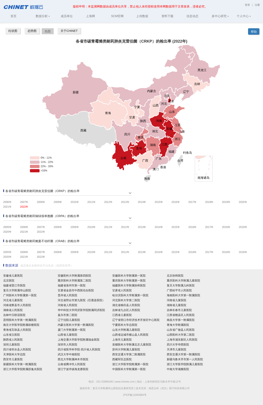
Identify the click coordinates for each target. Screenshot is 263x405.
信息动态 (192, 16)
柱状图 (12, 31)
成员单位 (67, 16)
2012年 (108, 202)
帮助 (254, 31)
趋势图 (32, 31)
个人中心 (244, 16)
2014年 (142, 202)
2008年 (41, 202)
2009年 (58, 202)
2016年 (175, 202)
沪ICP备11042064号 (134, 394)
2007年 (24, 202)
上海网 (90, 16)
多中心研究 (220, 16)
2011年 (91, 202)
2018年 (209, 202)
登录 (248, 4)
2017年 (192, 202)
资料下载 (167, 16)
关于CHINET (69, 31)
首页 (13, 16)
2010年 (75, 202)
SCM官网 (117, 16)
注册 (257, 4)
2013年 (125, 202)
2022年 (24, 206)
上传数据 (142, 16)
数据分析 (43, 16)
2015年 (159, 202)
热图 (48, 31)
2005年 (7, 227)
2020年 (243, 202)
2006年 (7, 202)
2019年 (226, 202)
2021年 (7, 206)
